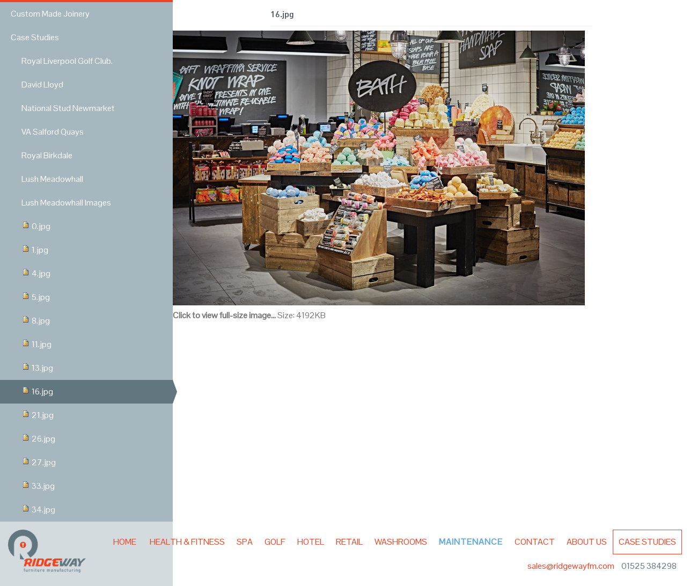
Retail (349, 541)
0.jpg (35, 226)
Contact (535, 541)
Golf (275, 541)
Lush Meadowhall (52, 179)
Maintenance (471, 541)
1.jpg (34, 249)
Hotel (310, 541)
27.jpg (38, 462)
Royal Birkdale (46, 155)
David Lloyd (42, 84)
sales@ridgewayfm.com (571, 566)
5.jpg (35, 297)
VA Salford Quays (52, 131)
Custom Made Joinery (50, 13)
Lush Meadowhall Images (66, 202)
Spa (245, 541)
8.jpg (35, 320)
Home (124, 541)
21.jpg (37, 415)
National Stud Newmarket (68, 108)
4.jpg (35, 273)
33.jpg (38, 486)
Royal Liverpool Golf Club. (67, 61)
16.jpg (37, 391)
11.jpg (36, 344)
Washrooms (401, 541)
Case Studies (647, 541)
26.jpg (38, 438)
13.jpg (37, 367)
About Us (587, 541)
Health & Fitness (187, 541)
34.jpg (38, 509)
